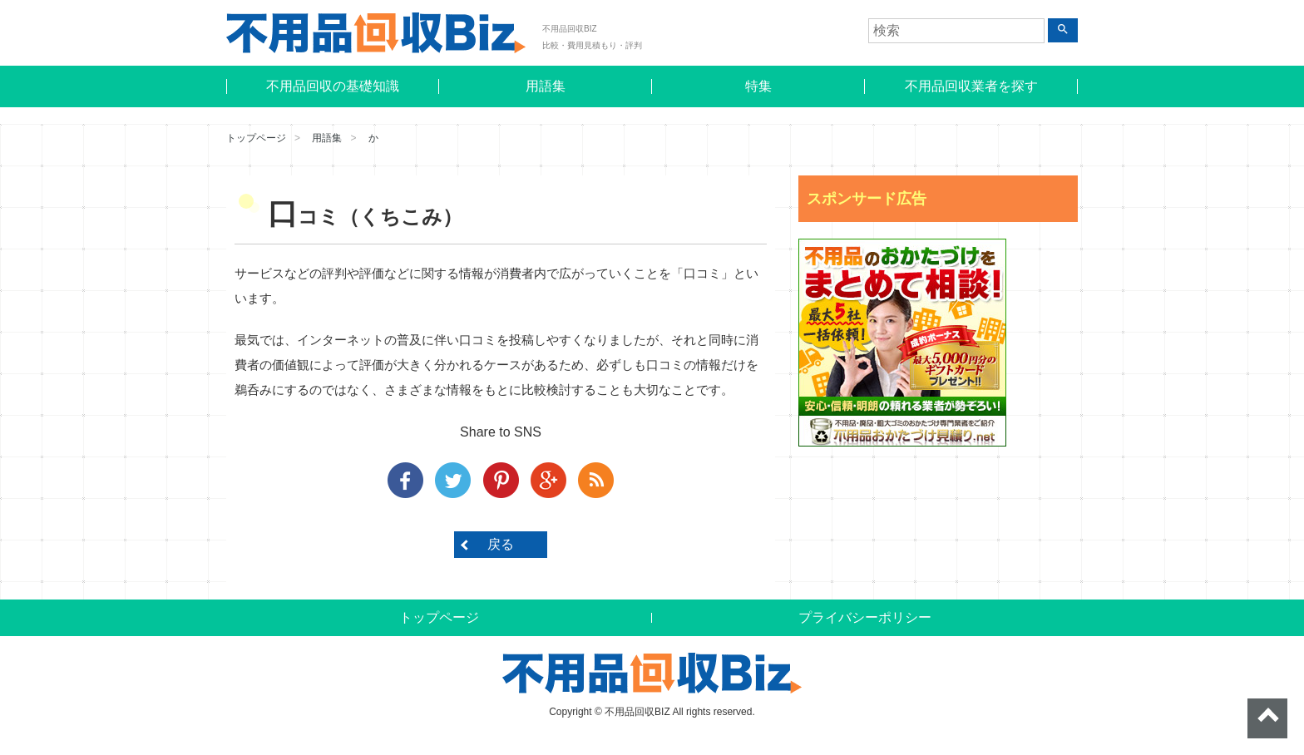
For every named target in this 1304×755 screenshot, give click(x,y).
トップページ (256, 138)
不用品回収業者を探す (971, 86)
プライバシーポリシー (864, 617)
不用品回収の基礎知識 (332, 86)
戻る (500, 544)
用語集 (546, 86)
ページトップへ (1267, 718)
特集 (758, 86)
